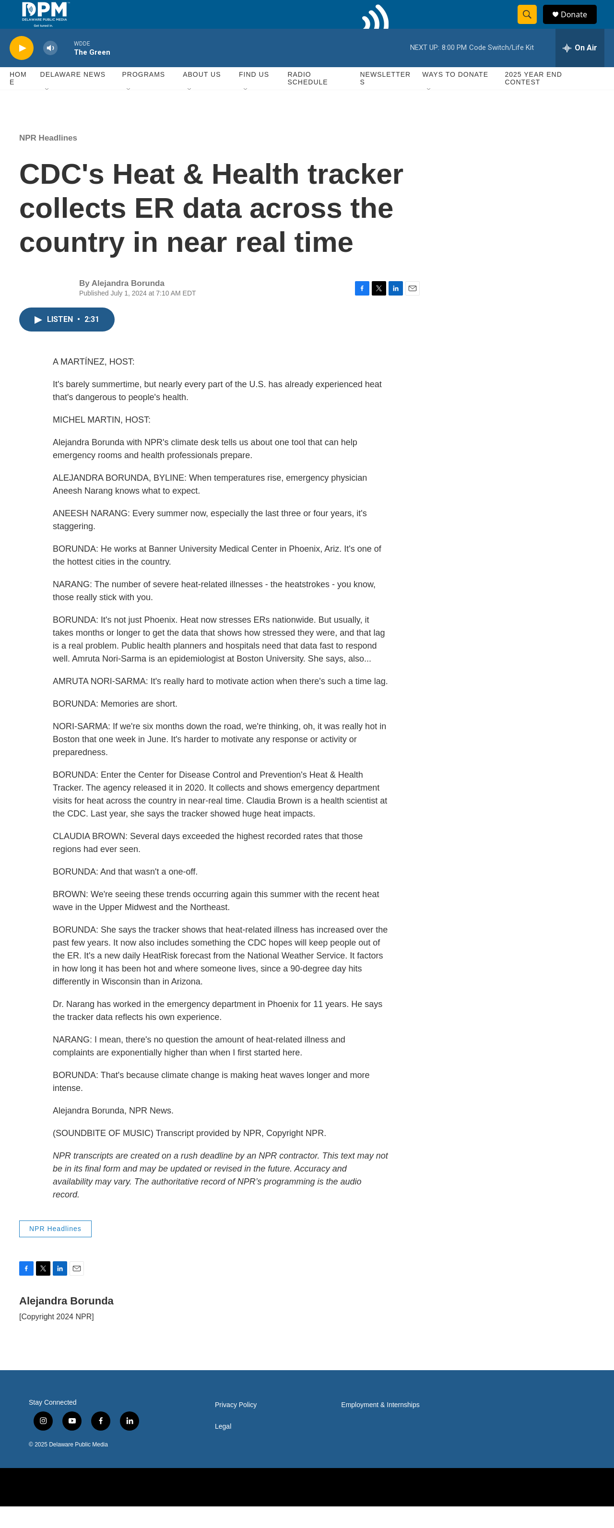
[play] (21, 69)
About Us (202, 96)
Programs (143, 96)
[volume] (50, 70)
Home (18, 99)
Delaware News (73, 96)
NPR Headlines (48, 159)
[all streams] (579, 69)
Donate (580, 25)
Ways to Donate (455, 96)
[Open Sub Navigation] (47, 111)
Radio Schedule (307, 99)
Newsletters (385, 99)
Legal (223, 1448)
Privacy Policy (236, 1426)
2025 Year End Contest (533, 99)
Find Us (254, 96)
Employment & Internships (380, 1426)
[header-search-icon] (531, 25)
